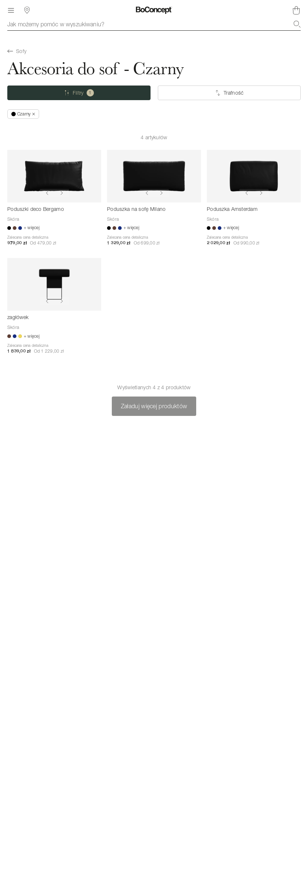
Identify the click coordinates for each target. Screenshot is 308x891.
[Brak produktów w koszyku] (296, 10)
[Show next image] (61, 193)
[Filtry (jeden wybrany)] (79, 93)
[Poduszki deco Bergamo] (54, 176)
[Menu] (11, 10)
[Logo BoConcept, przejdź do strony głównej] (154, 10)
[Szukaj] (297, 24)
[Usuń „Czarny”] (23, 114)
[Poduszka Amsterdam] (254, 176)
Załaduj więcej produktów (154, 406)
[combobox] (154, 24)
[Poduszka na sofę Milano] (154, 176)
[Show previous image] (47, 193)
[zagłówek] (54, 284)
